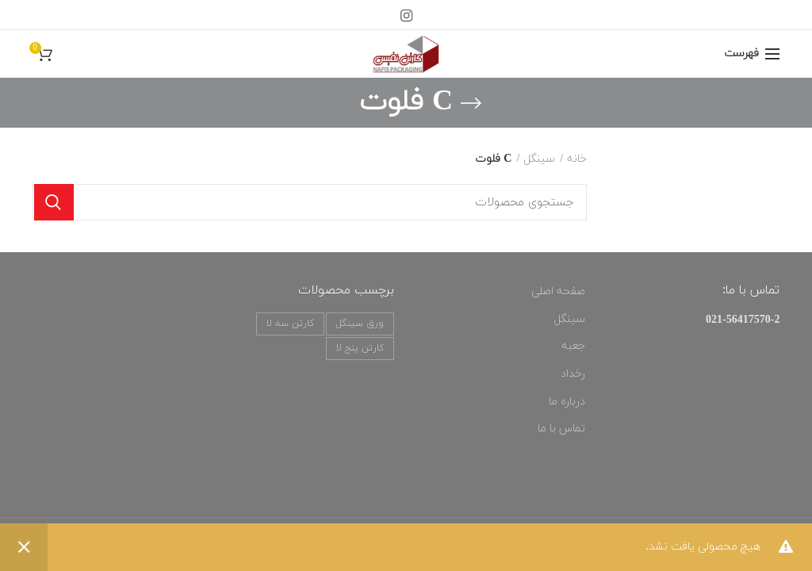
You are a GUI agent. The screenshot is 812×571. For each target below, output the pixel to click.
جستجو (54, 202)
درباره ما (567, 401)
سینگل (539, 159)
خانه (577, 159)
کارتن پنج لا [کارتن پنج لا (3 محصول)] (360, 348)
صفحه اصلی (558, 291)
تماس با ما (561, 428)
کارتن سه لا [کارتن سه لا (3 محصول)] (290, 323)
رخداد (573, 373)
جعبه (573, 346)
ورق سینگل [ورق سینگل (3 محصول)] (360, 323)
